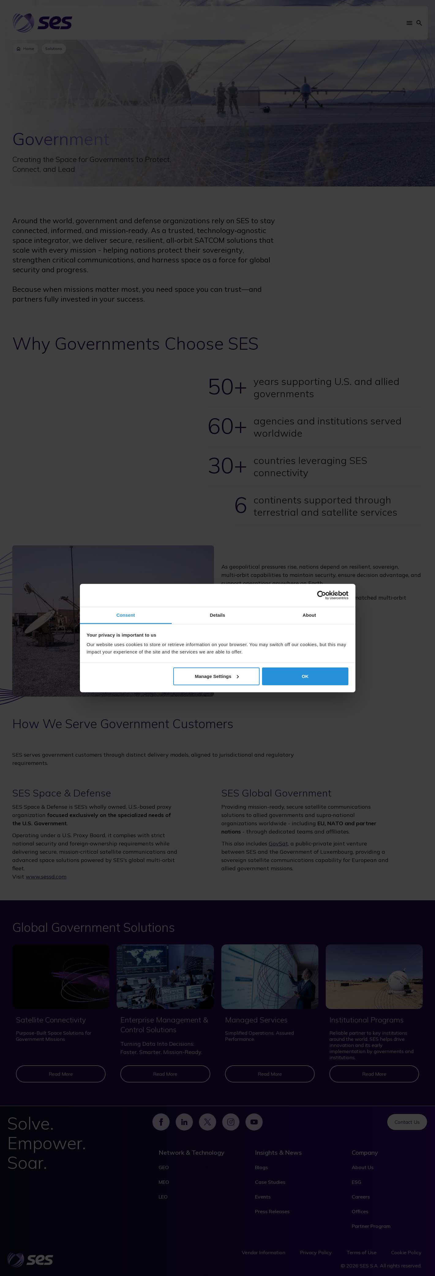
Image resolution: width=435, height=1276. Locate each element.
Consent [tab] (125, 614)
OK (305, 676)
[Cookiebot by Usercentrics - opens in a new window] (321, 595)
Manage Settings (216, 676)
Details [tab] (217, 614)
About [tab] (309, 614)
